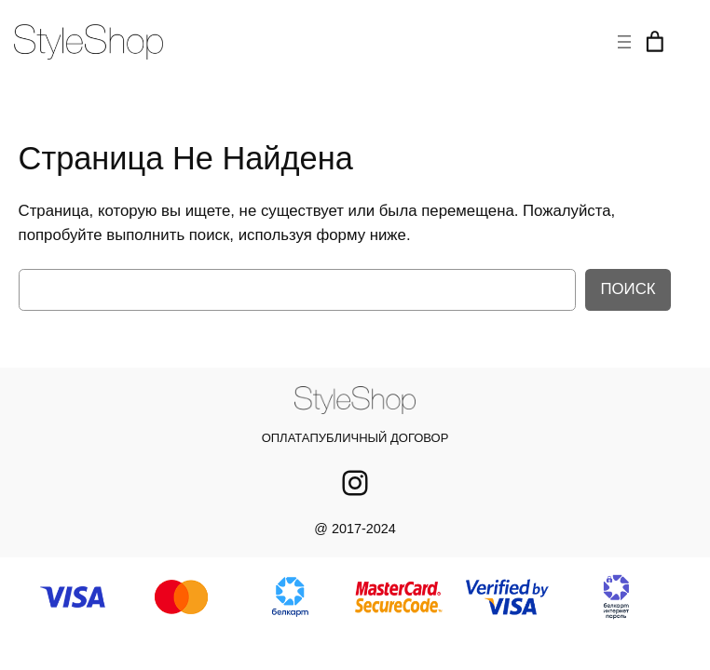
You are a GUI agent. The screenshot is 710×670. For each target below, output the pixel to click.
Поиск (627, 289)
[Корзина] (655, 42)
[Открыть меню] (624, 42)
